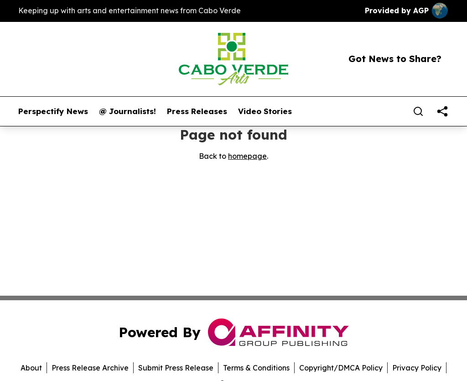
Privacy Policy (416, 367)
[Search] (418, 111)
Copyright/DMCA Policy (341, 367)
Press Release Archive (90, 367)
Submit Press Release (175, 367)
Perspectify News (53, 111)
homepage (247, 156)
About (31, 367)
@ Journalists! (127, 111)
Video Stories (265, 111)
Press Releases (197, 111)
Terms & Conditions (256, 367)
